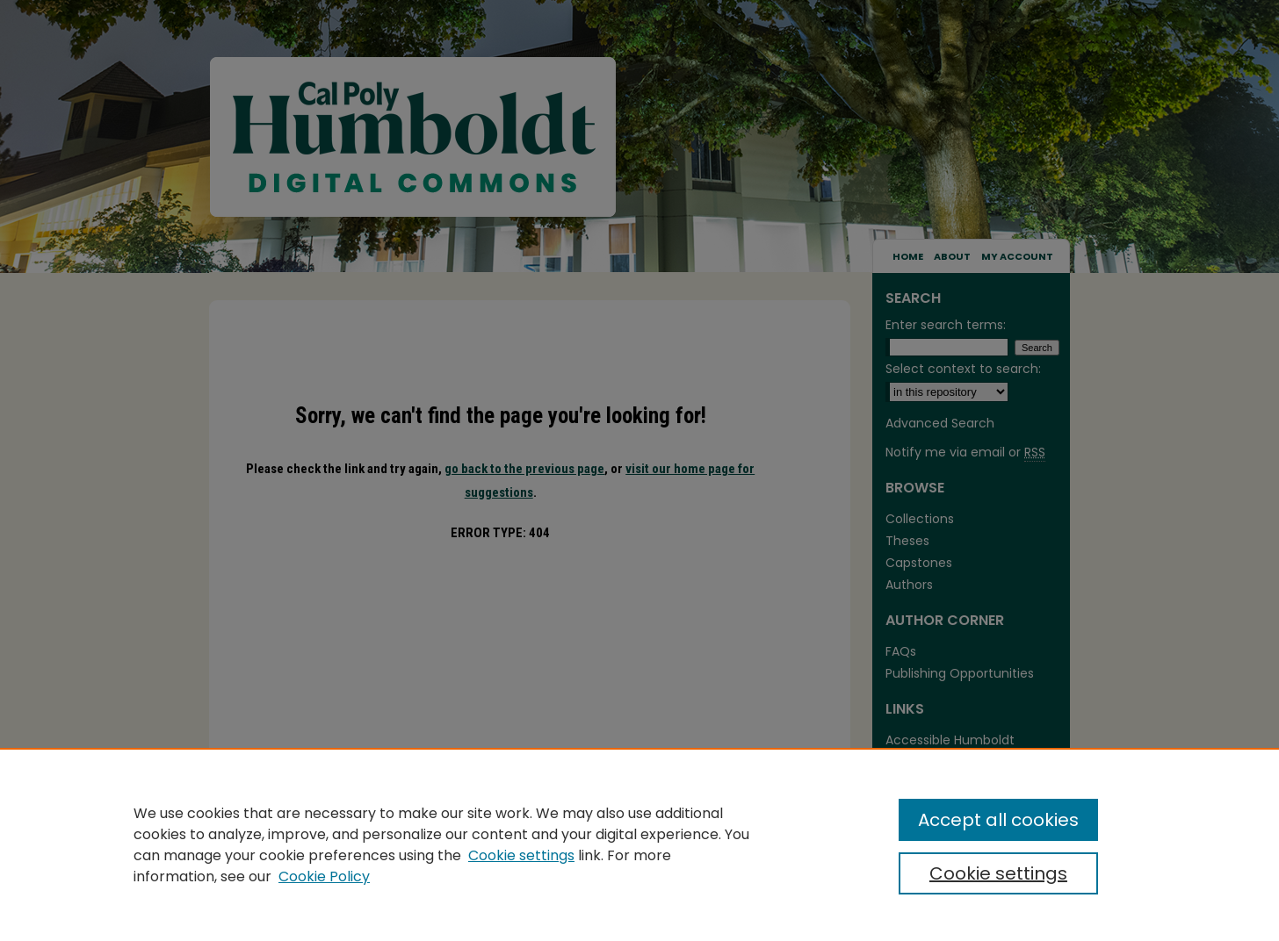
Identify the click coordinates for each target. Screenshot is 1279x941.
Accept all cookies (998, 820)
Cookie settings (521, 855)
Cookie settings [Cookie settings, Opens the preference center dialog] (998, 873)
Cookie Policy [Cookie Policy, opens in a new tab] (324, 876)
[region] (639, 844)
